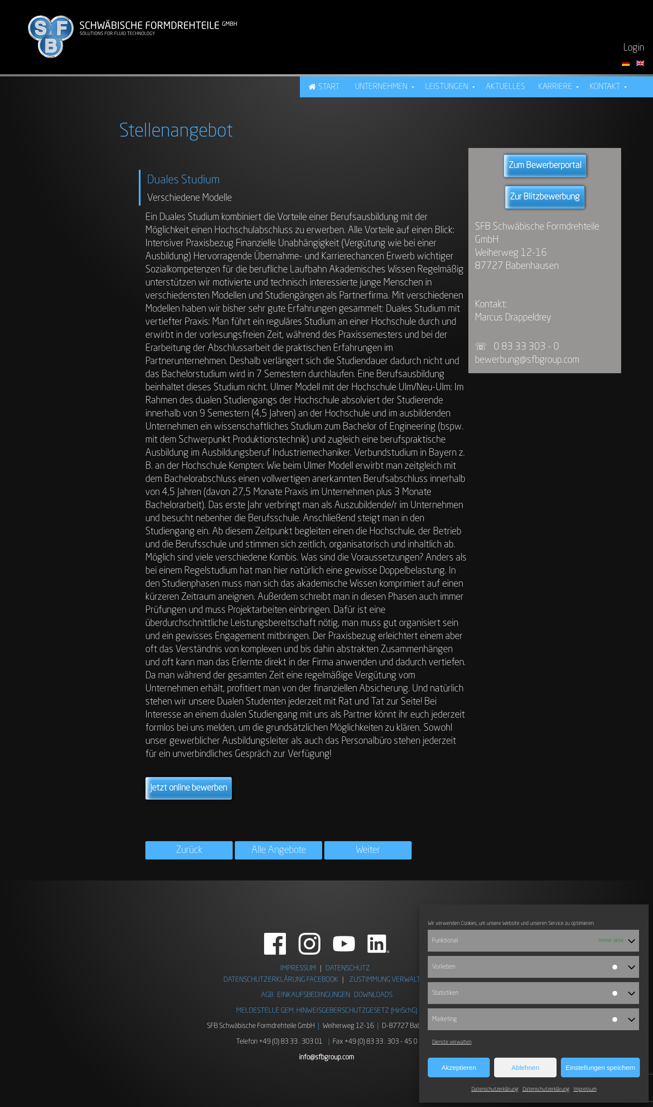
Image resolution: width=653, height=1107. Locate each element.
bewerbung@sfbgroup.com (527, 360)
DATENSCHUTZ (348, 968)
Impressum (585, 1089)
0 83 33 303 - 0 (527, 347)
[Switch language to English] (640, 63)
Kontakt (605, 87)
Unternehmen (381, 87)
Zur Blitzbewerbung (545, 197)
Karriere (555, 87)
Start (329, 87)
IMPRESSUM (298, 968)
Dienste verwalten (451, 1042)
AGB (267, 995)
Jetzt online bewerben (188, 788)
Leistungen (446, 87)
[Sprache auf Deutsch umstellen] (627, 63)
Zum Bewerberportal (545, 166)
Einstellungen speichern (600, 1067)
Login (633, 48)
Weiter (368, 850)
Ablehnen (525, 1067)
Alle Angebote (278, 850)
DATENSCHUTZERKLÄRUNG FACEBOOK (280, 979)
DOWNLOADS (373, 995)
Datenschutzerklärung (494, 1089)
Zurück (189, 850)
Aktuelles (505, 87)
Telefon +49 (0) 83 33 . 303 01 (279, 1041)
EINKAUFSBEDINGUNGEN (313, 995)
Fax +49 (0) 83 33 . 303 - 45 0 (375, 1041)
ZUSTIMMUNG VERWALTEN (389, 979)
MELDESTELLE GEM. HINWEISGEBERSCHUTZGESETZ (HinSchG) (326, 1010)
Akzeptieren (459, 1067)
